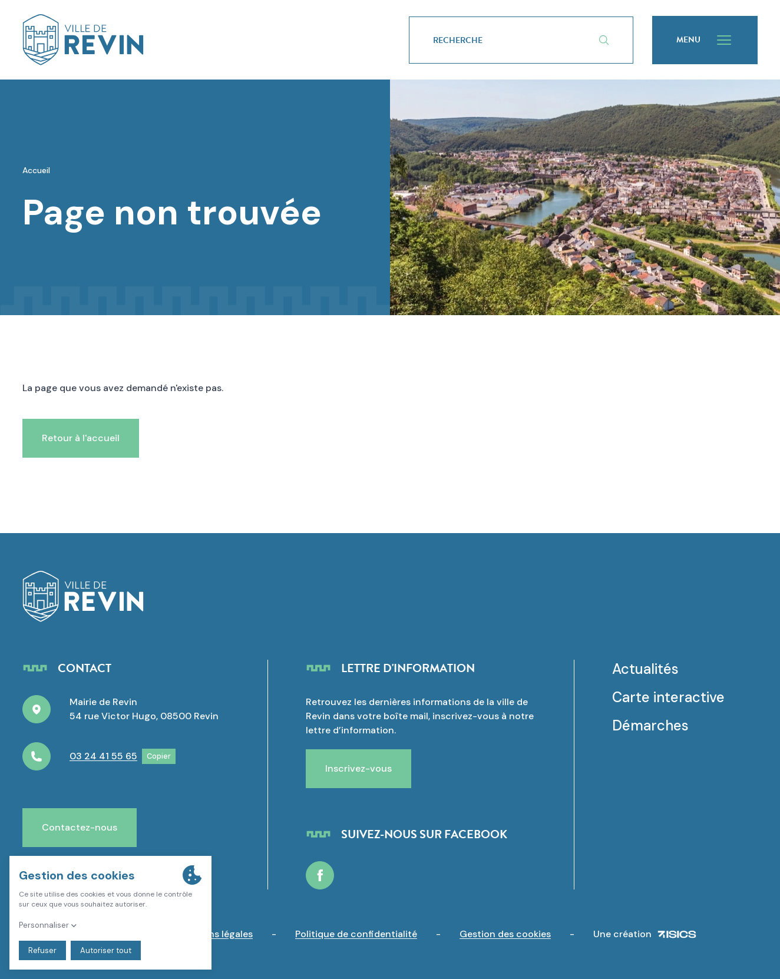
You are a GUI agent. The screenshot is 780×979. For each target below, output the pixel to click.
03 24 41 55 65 (103, 756)
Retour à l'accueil (81, 438)
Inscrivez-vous (358, 768)
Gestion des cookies (505, 934)
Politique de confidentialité (356, 934)
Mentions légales (215, 934)
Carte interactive (668, 697)
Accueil (36, 170)
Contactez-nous (79, 827)
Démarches (650, 725)
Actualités (645, 669)
